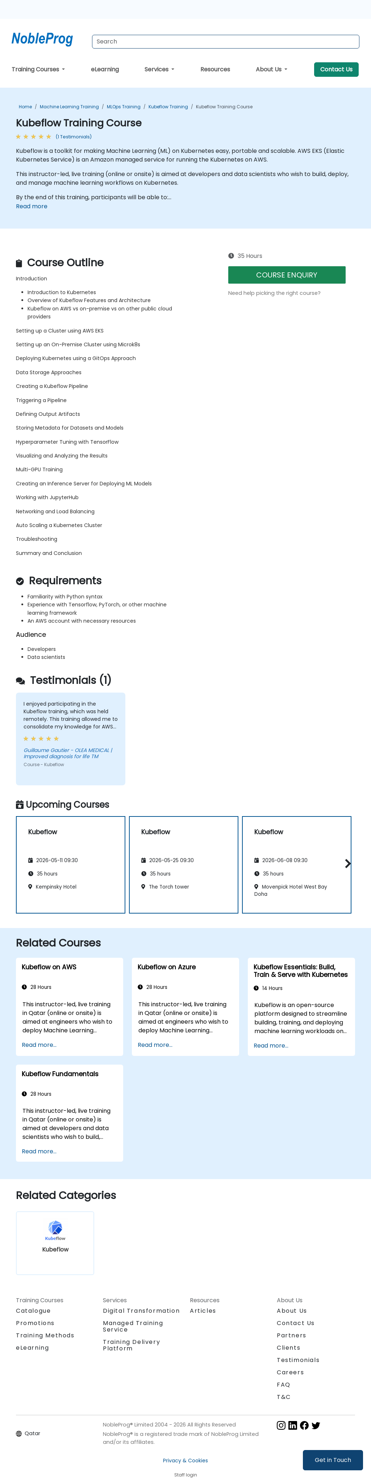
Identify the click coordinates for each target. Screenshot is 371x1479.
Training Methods (45, 1335)
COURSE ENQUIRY (286, 275)
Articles (203, 1311)
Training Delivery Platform (131, 1345)
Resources (215, 69)
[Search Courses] (225, 42)
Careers (290, 1372)
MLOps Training (124, 107)
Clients (288, 1348)
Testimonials (298, 1360)
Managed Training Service (133, 1326)
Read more (31, 206)
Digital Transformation (141, 1311)
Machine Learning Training (69, 107)
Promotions (35, 1323)
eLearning (105, 69)
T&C (284, 1397)
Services (157, 69)
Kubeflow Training (168, 107)
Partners (292, 1335)
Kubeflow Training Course (224, 107)
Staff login (185, 1475)
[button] (346, 863)
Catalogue (33, 1311)
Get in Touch (333, 1460)
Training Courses (36, 69)
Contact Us (336, 69)
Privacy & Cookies (185, 1460)
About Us (269, 69)
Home (25, 107)
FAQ (284, 1384)
